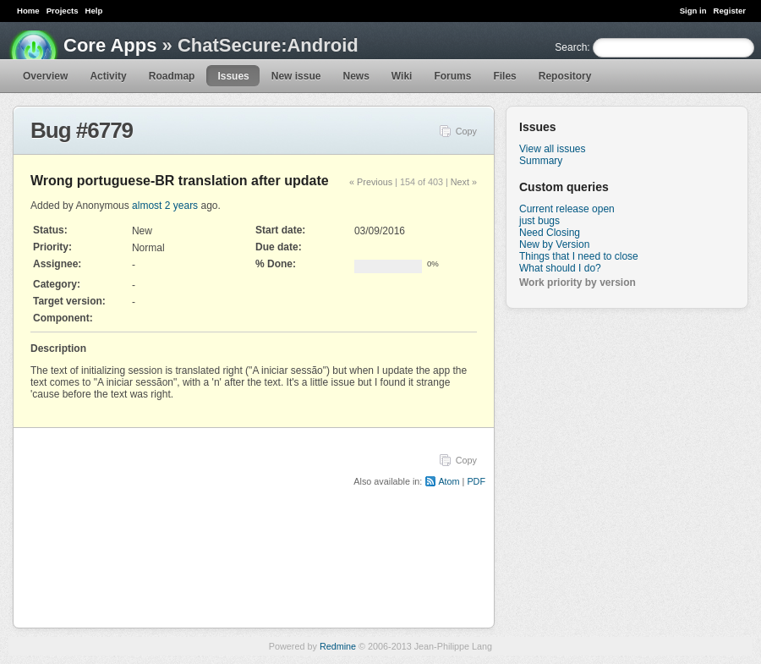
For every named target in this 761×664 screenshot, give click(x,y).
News (355, 76)
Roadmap (172, 76)
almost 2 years (165, 205)
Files (504, 76)
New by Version (554, 244)
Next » (464, 182)
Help (94, 10)
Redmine (338, 646)
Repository (565, 76)
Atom (448, 481)
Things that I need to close (578, 256)
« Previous (370, 182)
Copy (466, 131)
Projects (63, 10)
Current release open (567, 209)
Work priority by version (577, 282)
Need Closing (549, 233)
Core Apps (109, 45)
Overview (45, 76)
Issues (233, 76)
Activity (108, 76)
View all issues (552, 149)
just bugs (539, 221)
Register (730, 10)
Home (28, 10)
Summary (540, 161)
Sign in (693, 10)
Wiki (402, 76)
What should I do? (560, 268)
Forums (452, 76)
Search (571, 47)
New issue (296, 76)
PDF (476, 481)
